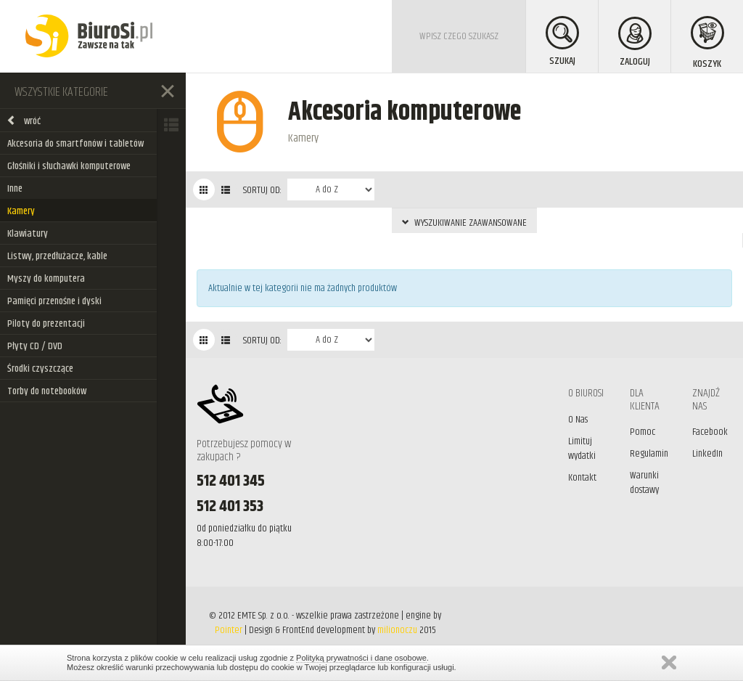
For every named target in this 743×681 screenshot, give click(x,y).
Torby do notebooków (46, 391)
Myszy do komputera (46, 279)
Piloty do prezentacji (46, 324)
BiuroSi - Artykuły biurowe (88, 36)
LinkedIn (707, 454)
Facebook (710, 432)
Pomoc (642, 432)
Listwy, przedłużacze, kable (57, 256)
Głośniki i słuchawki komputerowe (69, 166)
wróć (24, 121)
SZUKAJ (562, 42)
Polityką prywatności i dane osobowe (361, 657)
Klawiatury (27, 234)
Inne (14, 189)
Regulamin (649, 454)
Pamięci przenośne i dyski (54, 301)
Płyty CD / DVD (34, 346)
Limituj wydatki (582, 448)
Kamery (21, 211)
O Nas (578, 420)
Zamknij (669, 662)
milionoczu (397, 630)
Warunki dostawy (644, 483)
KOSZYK (707, 44)
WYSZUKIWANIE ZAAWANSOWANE (464, 223)
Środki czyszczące (40, 369)
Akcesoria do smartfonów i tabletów (75, 144)
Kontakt (582, 478)
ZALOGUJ (635, 43)
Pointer (228, 630)
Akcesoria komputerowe (404, 112)
